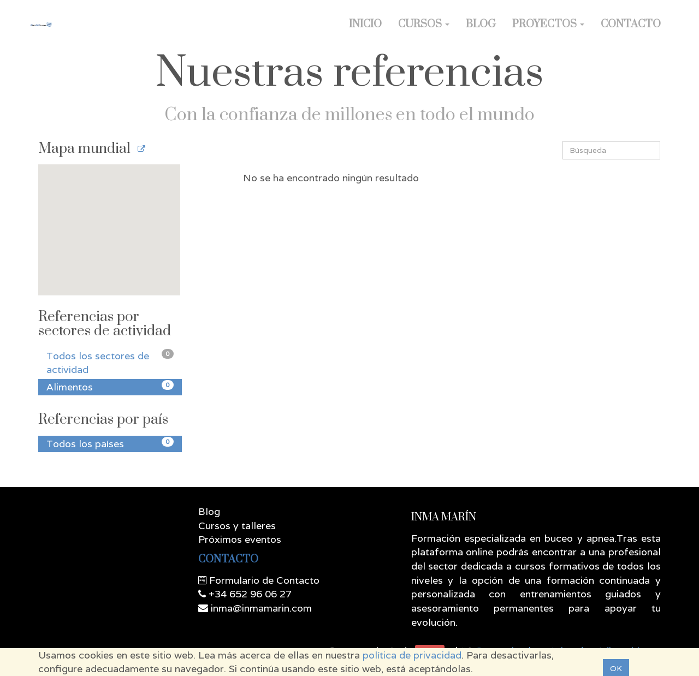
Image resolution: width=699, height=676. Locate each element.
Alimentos (110, 386)
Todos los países (110, 443)
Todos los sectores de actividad (110, 362)
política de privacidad (412, 655)
